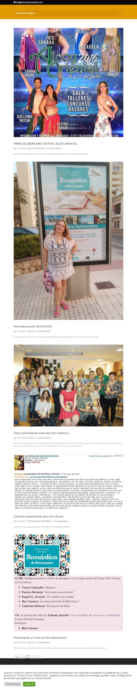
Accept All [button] (29, 684)
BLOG (30, 148)
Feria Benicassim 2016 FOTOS (33, 326)
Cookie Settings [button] (13, 684)
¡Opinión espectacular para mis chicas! (38, 516)
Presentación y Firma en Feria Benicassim (40, 637)
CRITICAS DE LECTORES (39, 521)
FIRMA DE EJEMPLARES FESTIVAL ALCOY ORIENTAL (45, 143)
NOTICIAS (39, 148)
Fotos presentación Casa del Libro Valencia (41, 433)
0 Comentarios (54, 148)
